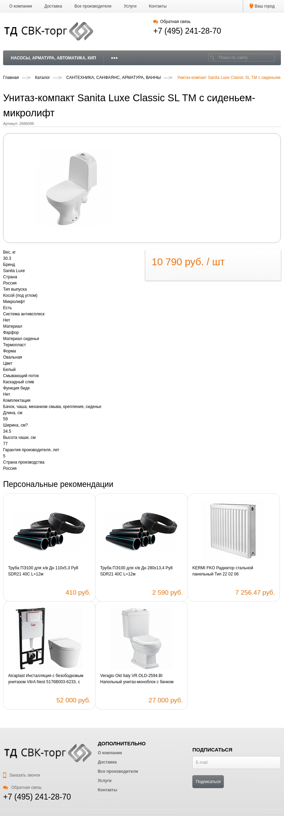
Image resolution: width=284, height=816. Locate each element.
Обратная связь (172, 21)
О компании (20, 6)
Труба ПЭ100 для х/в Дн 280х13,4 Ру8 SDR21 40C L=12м (136, 571)
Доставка (53, 6)
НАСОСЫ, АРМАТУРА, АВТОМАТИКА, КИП (53, 58)
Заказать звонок (21, 775)
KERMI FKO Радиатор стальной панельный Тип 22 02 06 (222, 571)
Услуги (130, 6)
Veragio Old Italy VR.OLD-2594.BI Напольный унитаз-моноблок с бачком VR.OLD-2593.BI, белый (136, 679)
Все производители (93, 6)
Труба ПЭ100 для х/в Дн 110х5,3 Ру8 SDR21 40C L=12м (43, 571)
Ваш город (262, 6)
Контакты (158, 6)
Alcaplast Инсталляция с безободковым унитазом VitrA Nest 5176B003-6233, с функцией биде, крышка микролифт (45, 679)
